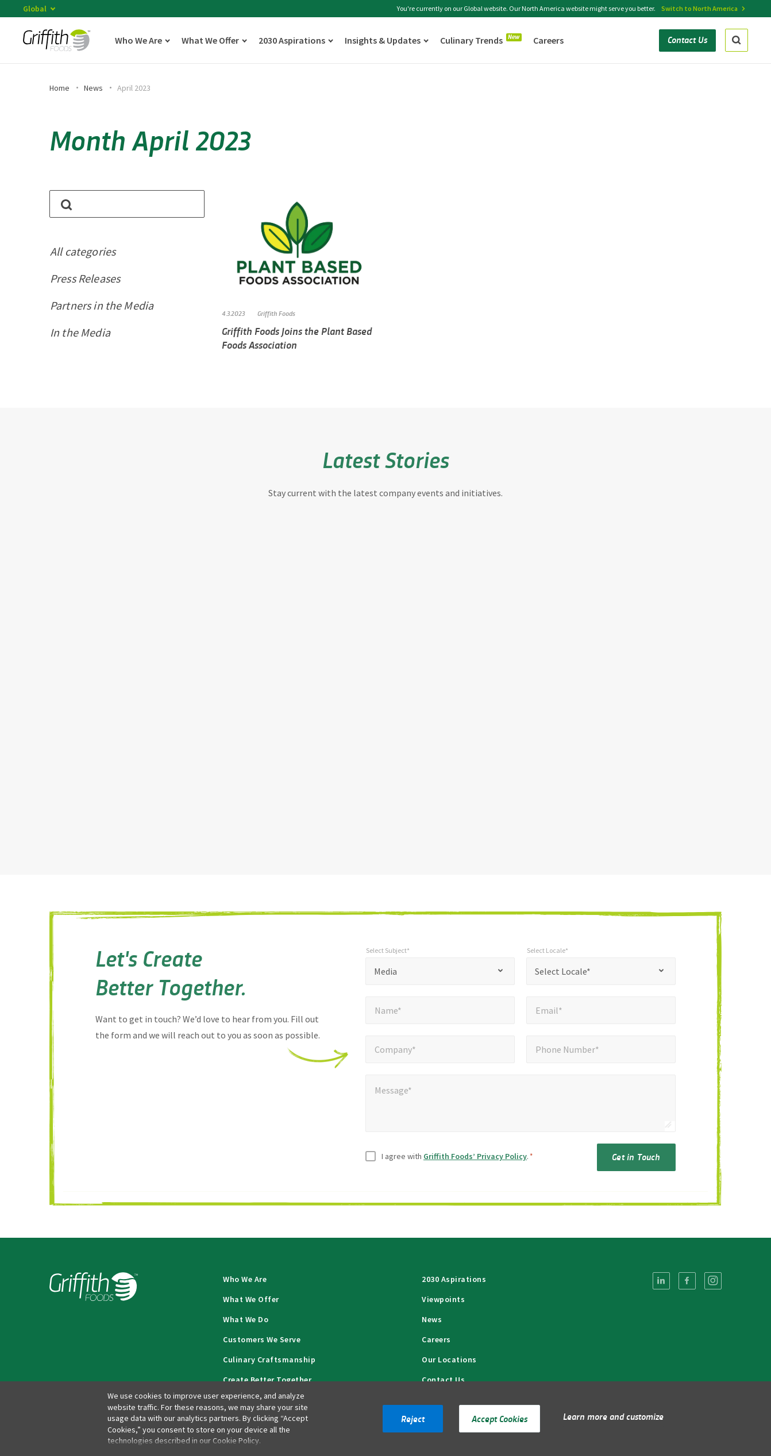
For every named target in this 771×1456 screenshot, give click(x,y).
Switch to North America (699, 8)
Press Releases (85, 278)
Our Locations (449, 1359)
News (93, 88)
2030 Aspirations (454, 1279)
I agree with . (457, 1161)
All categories (82, 251)
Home (59, 88)
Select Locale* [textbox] (563, 976)
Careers (436, 1339)
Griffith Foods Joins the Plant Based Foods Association (297, 338)
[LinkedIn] (661, 1280)
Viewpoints (443, 1299)
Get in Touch (636, 1162)
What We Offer (251, 1299)
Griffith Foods (276, 313)
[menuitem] (661, 1280)
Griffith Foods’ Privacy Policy (475, 1161)
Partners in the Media (101, 305)
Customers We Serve (261, 1339)
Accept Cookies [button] (499, 1418)
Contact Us (443, 1379)
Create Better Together (267, 1379)
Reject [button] (413, 1418)
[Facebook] (687, 1280)
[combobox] (440, 976)
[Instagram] (713, 1280)
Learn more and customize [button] (613, 1416)
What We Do (245, 1319)
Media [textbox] (385, 976)
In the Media (80, 332)
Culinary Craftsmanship (269, 1359)
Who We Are (245, 1279)
